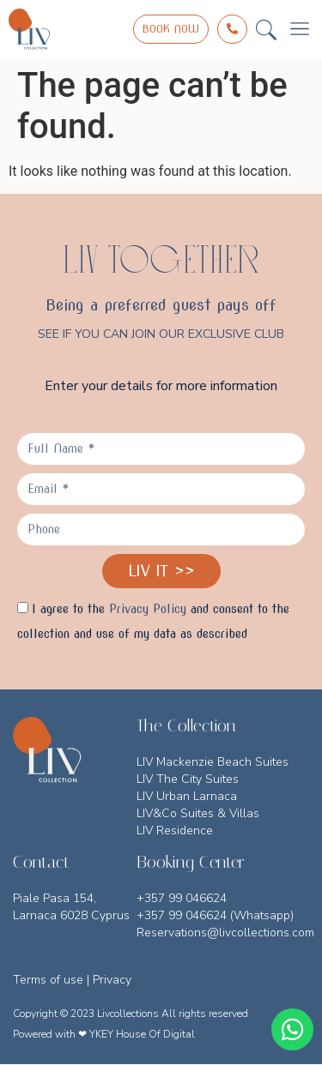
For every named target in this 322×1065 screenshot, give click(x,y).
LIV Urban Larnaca (187, 796)
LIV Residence (175, 830)
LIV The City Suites (188, 779)
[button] (266, 29)
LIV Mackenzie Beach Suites (213, 762)
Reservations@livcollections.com (225, 932)
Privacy (112, 980)
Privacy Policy (147, 609)
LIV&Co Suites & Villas (198, 813)
